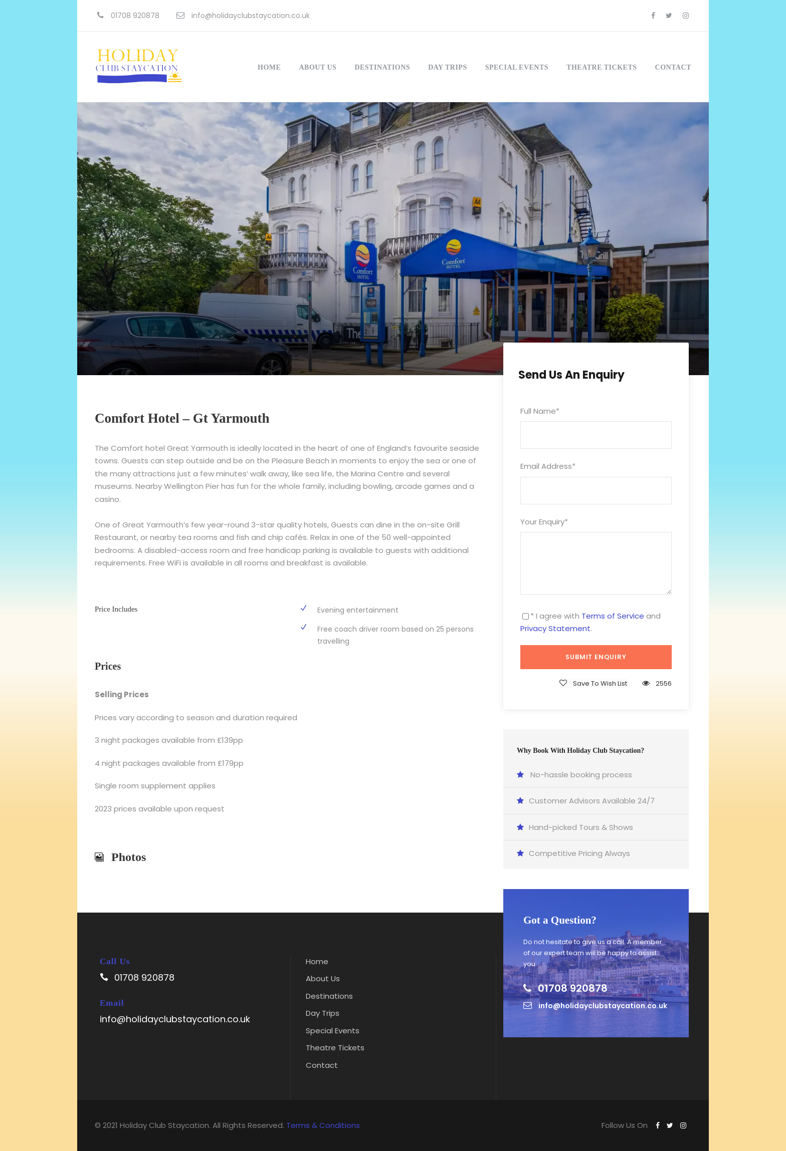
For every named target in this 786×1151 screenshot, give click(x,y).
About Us (317, 67)
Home (269, 67)
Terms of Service (612, 616)
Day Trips (447, 67)
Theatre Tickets (601, 67)
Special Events (516, 67)
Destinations (382, 67)
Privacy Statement (555, 628)
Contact (673, 67)
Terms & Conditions (323, 1125)
